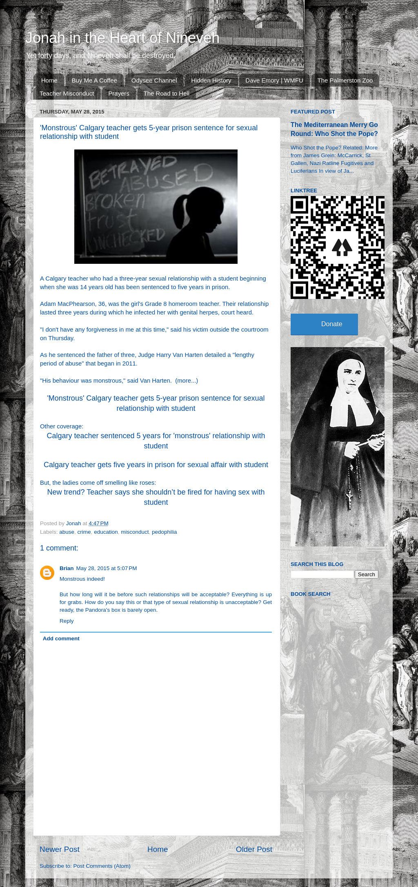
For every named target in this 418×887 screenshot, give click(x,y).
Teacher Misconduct (67, 93)
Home (49, 80)
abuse (66, 532)
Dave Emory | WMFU (274, 80)
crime (84, 532)
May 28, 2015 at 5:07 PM (106, 568)
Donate (331, 324)
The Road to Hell (167, 93)
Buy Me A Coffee (94, 80)
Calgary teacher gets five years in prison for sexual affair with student (156, 465)
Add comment (61, 638)
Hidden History (211, 80)
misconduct (135, 532)
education (106, 532)
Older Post (254, 849)
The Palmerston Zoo (345, 80)
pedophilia (164, 532)
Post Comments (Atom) (102, 866)
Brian (67, 568)
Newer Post (60, 849)
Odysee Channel (154, 80)
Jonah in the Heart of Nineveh (122, 37)
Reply (67, 621)
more (184, 380)
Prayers (118, 93)
